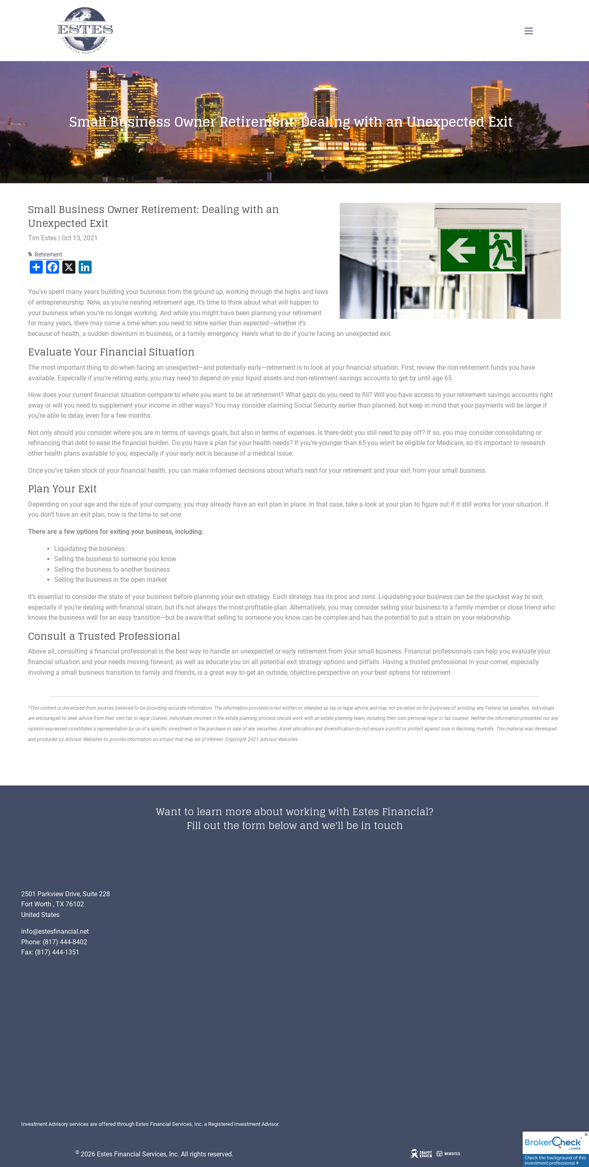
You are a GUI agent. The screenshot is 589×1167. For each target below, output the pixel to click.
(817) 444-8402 (65, 942)
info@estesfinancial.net (55, 931)
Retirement (48, 254)
